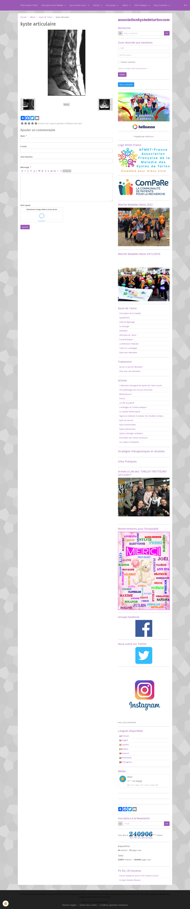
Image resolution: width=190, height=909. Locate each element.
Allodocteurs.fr (125, 394)
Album (125, 5)
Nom (22, 136)
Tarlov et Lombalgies (128, 348)
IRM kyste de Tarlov (127, 335)
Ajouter (25, 227)
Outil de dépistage (127, 322)
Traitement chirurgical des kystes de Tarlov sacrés (140, 385)
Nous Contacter (161, 5)
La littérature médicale (128, 343)
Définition (123, 330)
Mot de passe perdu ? (139, 68)
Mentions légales (69, 905)
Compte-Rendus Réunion (130, 880)
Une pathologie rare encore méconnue (135, 390)
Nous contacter (126, 84)
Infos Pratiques (141, 5)
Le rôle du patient (126, 403)
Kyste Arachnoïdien (127, 424)
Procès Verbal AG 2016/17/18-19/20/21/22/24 (138, 875)
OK (166, 33)
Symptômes (124, 317)
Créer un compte (124, 68)
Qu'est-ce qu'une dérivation (131, 367)
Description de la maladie (130, 313)
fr (184, 5)
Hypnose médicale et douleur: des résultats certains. (141, 416)
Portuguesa (125, 762)
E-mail (23, 146)
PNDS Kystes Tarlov (29, 5)
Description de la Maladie (53, 5)
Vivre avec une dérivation (130, 371)
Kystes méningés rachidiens (131, 433)
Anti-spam (25, 205)
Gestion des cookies (88, 905)
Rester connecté (126, 62)
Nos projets (111, 5)
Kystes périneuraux (127, 429)
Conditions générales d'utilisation (114, 905)
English (123, 740)
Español (124, 744)
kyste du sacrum (126, 420)
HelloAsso (149, 136)
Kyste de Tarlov (45, 17)
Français (124, 736)
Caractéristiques (126, 339)
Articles (96, 5)
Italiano (123, 749)
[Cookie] (6, 903)
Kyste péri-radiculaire (128, 352)
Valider (122, 74)
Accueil (23, 17)
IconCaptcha (41, 221)
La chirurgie (124, 326)
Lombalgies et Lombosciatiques (133, 407)
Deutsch (124, 753)
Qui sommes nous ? (78, 5)
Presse (122, 398)
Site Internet (26, 157)
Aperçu (67, 171)
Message (24, 167)
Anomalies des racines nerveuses (133, 437)
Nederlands (125, 757)
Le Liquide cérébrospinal (129, 411)
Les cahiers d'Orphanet (129, 442)
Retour (66, 104)
